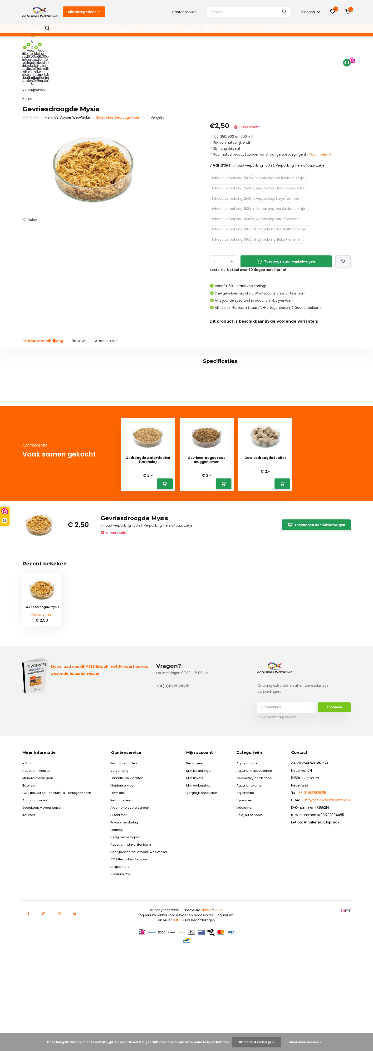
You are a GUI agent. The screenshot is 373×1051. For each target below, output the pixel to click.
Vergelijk (154, 72)
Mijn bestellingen (202, 840)
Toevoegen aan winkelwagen (286, 216)
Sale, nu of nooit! (265, 30)
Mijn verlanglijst (200, 855)
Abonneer (334, 776)
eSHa (26, 832)
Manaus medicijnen (38, 847)
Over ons (120, 862)
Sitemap (120, 899)
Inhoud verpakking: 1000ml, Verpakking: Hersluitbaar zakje (259, 184)
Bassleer (29, 855)
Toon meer (320, 109)
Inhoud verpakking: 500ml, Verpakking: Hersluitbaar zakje (258, 163)
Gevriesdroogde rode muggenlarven (207, 529)
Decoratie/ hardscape (117, 30)
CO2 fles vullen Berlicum (133, 928)
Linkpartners (123, 936)
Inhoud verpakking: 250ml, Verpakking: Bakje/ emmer (255, 153)
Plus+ (219, 979)
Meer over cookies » (305, 1042)
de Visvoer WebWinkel (72, 72)
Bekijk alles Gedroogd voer (117, 72)
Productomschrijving (42, 296)
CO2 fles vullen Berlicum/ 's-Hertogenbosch (58, 862)
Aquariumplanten (157, 30)
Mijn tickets (197, 847)
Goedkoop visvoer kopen (42, 877)
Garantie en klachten (130, 847)
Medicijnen (236, 30)
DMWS (206, 979)
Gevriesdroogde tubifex (265, 527)
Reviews (79, 296)
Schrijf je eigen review (323, 433)
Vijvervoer (212, 30)
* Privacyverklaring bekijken (276, 787)
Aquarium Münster (37, 840)
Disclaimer (121, 884)
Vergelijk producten (204, 862)
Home (27, 53)
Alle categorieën (84, 12)
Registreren (197, 832)
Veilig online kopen (128, 906)
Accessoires (106, 296)
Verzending (122, 840)
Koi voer (28, 884)
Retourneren (123, 869)
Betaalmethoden (127, 832)
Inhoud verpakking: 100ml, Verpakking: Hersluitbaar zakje (258, 133)
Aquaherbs (188, 30)
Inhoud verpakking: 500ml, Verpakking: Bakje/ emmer (256, 174)
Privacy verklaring (127, 891)
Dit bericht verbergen (256, 1042)
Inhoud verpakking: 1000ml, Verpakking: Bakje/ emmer (256, 194)
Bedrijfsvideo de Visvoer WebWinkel (142, 921)
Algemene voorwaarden (132, 877)
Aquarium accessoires (72, 30)
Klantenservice (184, 12)
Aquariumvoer (34, 30)
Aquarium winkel (35, 869)
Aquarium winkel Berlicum (134, 914)
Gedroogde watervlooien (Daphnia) (148, 529)
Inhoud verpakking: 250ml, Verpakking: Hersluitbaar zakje (258, 143)
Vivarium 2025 (124, 943)
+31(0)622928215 (172, 755)
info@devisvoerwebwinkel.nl (327, 869)
